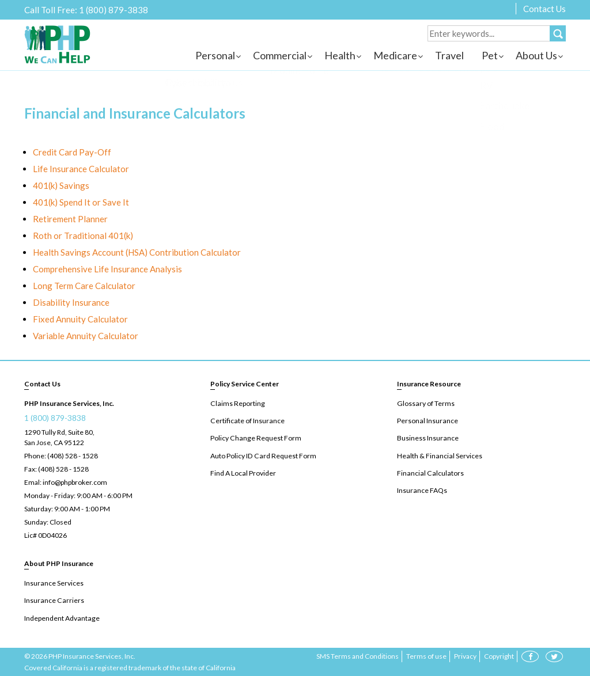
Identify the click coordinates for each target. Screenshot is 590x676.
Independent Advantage (61, 617)
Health (339, 55)
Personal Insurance (427, 420)
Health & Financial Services (439, 455)
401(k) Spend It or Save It (81, 202)
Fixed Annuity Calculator (80, 319)
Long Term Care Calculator (84, 285)
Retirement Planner (70, 219)
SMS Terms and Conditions (357, 655)
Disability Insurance (71, 302)
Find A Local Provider (242, 472)
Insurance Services (53, 583)
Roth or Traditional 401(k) (83, 235)
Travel (449, 55)
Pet (490, 55)
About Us (536, 55)
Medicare (395, 55)
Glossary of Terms (425, 403)
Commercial (280, 55)
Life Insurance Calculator (81, 169)
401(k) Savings (61, 185)
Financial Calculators (429, 472)
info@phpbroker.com (75, 482)
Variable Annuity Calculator (85, 336)
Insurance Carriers (53, 600)
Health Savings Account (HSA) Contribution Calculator (137, 252)
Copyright (499, 655)
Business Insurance (427, 438)
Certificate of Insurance (246, 420)
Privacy (465, 655)
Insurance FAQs (422, 489)
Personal (215, 55)
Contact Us (544, 8)
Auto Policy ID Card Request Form (262, 455)
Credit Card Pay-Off (72, 152)
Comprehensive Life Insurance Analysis (107, 269)
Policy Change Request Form (254, 438)
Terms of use (426, 655)
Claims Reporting (236, 403)
